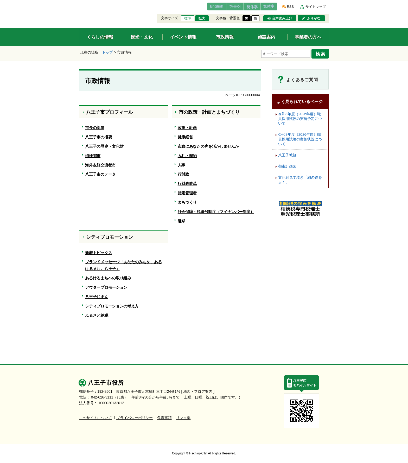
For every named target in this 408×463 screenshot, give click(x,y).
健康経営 (185, 135)
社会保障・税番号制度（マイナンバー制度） (216, 210)
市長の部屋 (94, 126)
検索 (321, 52)
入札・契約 (187, 154)
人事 (181, 163)
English (205, 6)
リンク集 (183, 416)
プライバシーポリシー (134, 416)
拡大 (202, 18)
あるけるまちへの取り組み (108, 276)
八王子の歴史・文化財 (104, 145)
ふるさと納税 (96, 313)
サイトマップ (315, 7)
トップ (107, 52)
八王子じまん (96, 295)
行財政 (183, 172)
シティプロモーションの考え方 (112, 304)
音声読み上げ (282, 18)
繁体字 (267, 6)
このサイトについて (95, 416)
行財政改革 (187, 182)
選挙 (181, 219)
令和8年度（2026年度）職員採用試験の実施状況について (300, 137)
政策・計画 (187, 126)
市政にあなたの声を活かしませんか (208, 145)
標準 (187, 18)
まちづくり (187, 200)
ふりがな (313, 18)
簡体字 (246, 7)
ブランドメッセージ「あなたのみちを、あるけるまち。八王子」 (123, 263)
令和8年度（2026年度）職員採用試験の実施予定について (300, 117)
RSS (290, 7)
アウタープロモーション (106, 286)
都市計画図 (287, 165)
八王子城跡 (287, 154)
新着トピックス (98, 251)
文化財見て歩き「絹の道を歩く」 (300, 178)
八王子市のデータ (100, 172)
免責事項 (164, 416)
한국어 (226, 6)
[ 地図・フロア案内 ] (197, 390)
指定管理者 (187, 191)
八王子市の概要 (98, 135)
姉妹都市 (92, 154)
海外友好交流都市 (100, 163)
